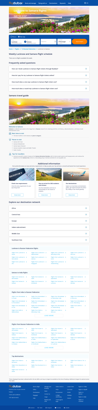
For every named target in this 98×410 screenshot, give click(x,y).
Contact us (47, 394)
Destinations (53, 3)
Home (11, 49)
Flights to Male (82, 397)
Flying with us (42, 3)
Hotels (69, 392)
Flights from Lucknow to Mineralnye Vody (57, 253)
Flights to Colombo (80, 400)
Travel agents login (59, 400)
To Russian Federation (29, 49)
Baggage (35, 395)
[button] (49, 68)
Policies (11, 392)
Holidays (69, 395)
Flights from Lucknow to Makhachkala (37, 253)
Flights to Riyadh (82, 389)
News (45, 391)
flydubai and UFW (47, 400)
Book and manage (30, 3)
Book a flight (36, 386)
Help (69, 3)
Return (13, 36)
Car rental (69, 389)
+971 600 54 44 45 (13, 397)
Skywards (63, 3)
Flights (17, 49)
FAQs (57, 389)
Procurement (59, 392)
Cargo (46, 397)
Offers (34, 389)
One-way (21, 36)
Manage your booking (47, 387)
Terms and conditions (14, 394)
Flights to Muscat (80, 393)
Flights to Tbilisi (82, 386)
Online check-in (59, 386)
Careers (69, 398)
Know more (17, 195)
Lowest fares (70, 386)
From (13, 40)
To (27, 40)
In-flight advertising (58, 396)
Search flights (79, 41)
